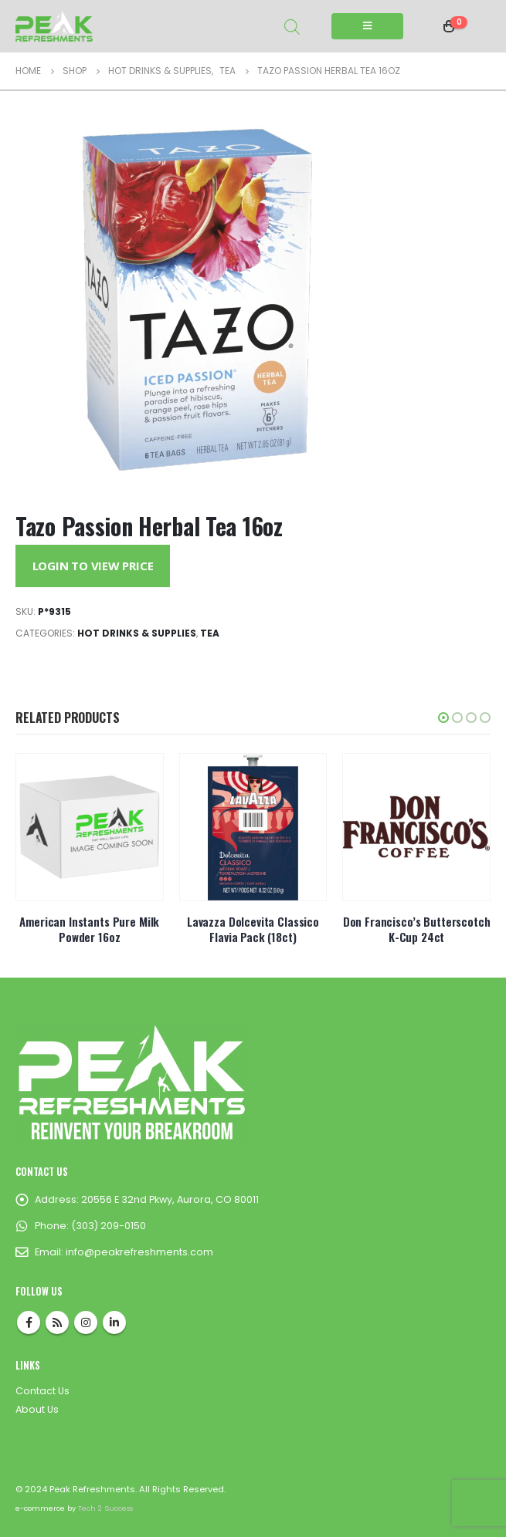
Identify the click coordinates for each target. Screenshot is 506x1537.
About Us (37, 1409)
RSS (57, 1322)
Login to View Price (93, 565)
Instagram (85, 1322)
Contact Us (42, 1390)
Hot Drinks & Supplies (136, 633)
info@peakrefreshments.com (139, 1251)
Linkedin (114, 1322)
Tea (209, 633)
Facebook (28, 1322)
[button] (443, 717)
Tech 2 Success (105, 1508)
